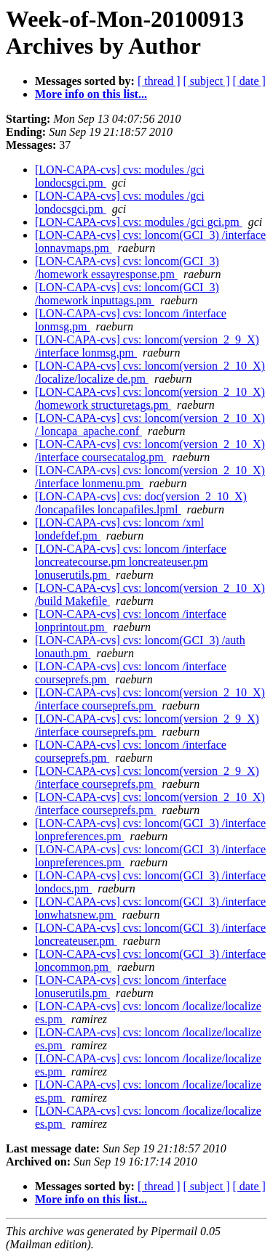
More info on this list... (91, 94)
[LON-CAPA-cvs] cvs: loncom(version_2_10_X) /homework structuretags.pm (150, 398)
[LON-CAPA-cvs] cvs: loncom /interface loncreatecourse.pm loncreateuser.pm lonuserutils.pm (130, 561)
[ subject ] (206, 81)
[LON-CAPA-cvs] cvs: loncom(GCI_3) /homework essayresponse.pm (127, 267)
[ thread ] (159, 81)
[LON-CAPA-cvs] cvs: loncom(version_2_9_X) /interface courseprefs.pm (147, 725)
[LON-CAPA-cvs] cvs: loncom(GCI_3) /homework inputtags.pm (127, 293)
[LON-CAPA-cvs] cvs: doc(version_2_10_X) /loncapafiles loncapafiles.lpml (141, 503)
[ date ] (249, 81)
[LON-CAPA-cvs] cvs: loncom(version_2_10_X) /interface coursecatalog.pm (150, 450)
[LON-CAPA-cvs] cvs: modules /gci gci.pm (138, 222)
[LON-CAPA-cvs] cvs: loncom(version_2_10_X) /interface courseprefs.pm (150, 699)
